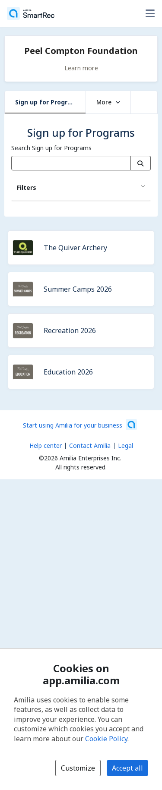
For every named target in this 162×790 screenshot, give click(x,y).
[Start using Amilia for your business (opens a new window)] (80, 424)
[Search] (140, 163)
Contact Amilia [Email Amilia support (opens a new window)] (90, 445)
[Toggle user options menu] (150, 13)
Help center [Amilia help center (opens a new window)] (45, 445)
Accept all (127, 768)
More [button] (108, 102)
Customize (78, 768)
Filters (26, 187)
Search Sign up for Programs (51, 148)
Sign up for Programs (48, 102)
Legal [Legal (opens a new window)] (125, 445)
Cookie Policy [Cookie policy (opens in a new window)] (106, 738)
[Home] (30, 13)
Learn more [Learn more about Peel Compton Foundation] (81, 67)
